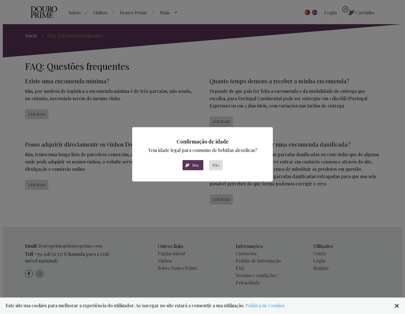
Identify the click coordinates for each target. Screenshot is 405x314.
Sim (195, 165)
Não (215, 165)
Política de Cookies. (265, 305)
